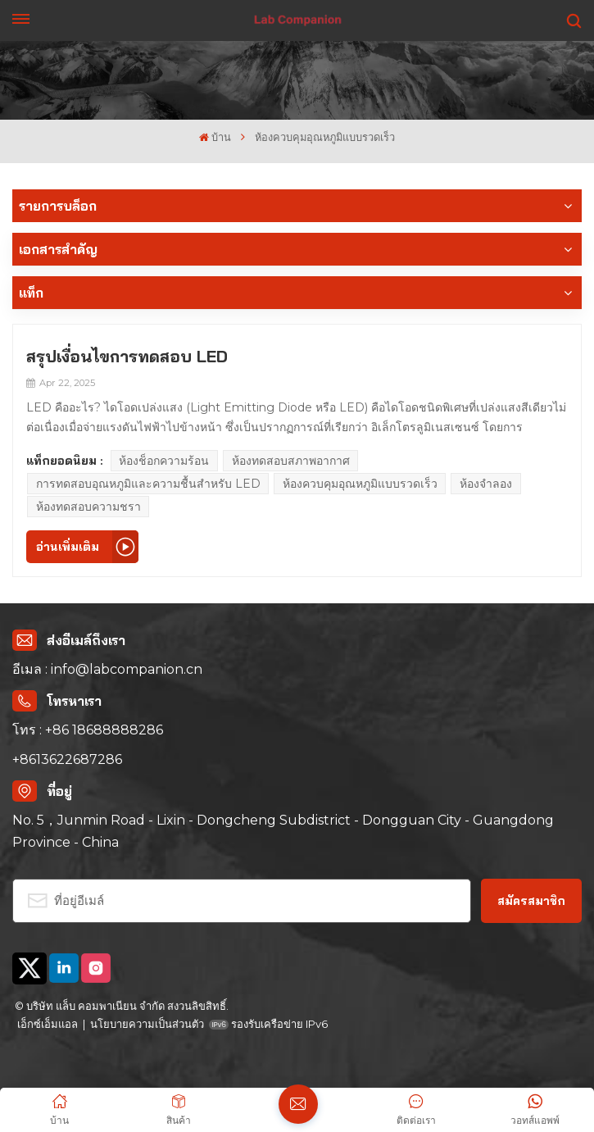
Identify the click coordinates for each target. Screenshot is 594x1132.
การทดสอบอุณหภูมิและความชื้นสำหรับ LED (148, 483)
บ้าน (215, 137)
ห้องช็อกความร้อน (164, 460)
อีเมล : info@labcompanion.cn (107, 669)
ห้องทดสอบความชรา (88, 506)
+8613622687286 (67, 759)
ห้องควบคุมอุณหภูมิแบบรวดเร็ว (360, 483)
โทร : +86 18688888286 (87, 730)
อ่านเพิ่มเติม (67, 546)
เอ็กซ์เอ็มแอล (47, 1023)
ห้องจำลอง (486, 483)
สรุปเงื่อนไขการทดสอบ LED (127, 356)
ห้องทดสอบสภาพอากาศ (291, 460)
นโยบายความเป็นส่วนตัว (147, 1023)
